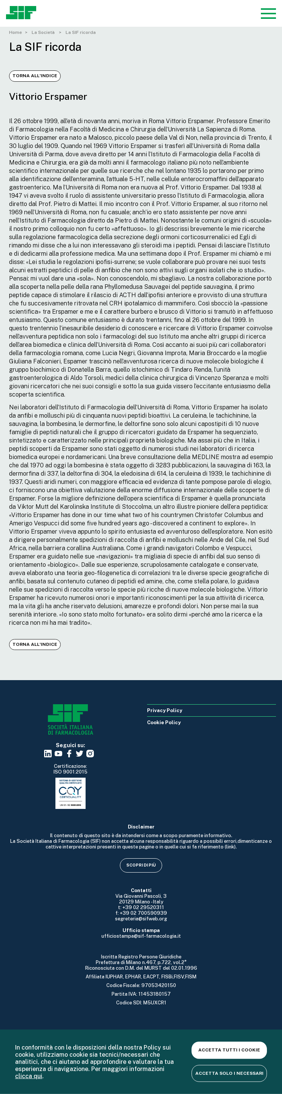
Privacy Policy (164, 710)
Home (15, 32)
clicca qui (28, 1076)
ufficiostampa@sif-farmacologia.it (141, 936)
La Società (44, 32)
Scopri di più (141, 865)
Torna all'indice (34, 75)
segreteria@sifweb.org (141, 919)
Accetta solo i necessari (229, 1073)
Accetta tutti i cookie (229, 1050)
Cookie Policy (164, 722)
